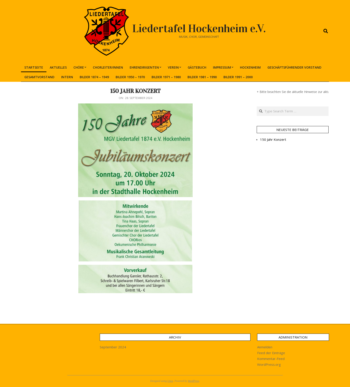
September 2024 (113, 347)
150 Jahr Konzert (135, 91)
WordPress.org (269, 364)
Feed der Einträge (271, 353)
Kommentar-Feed (271, 358)
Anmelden (264, 347)
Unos (170, 381)
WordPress (193, 381)
